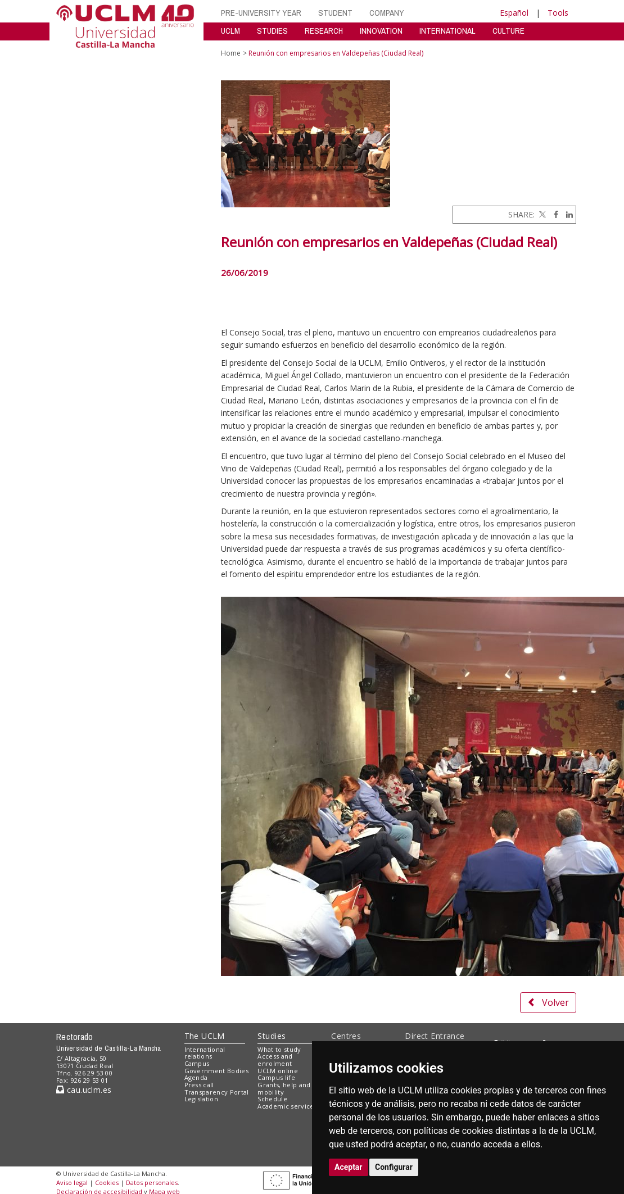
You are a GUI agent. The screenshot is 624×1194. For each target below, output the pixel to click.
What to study (279, 1049)
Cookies (107, 1182)
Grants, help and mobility (283, 1088)
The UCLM (204, 1035)
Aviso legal (72, 1182)
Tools (558, 12)
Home (231, 53)
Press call (199, 1084)
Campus (197, 1063)
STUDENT (335, 13)
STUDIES (272, 31)
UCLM (230, 31)
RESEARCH (324, 31)
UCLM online (277, 1070)
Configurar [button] (394, 1167)
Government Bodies (216, 1070)
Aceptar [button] (348, 1167)
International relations (204, 1053)
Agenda (196, 1077)
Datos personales (152, 1182)
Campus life (276, 1077)
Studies (271, 1035)
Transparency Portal (216, 1092)
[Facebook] (553, 214)
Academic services (287, 1106)
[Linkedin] (566, 214)
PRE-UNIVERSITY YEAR (261, 13)
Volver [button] (548, 1002)
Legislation (201, 1099)
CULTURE (508, 31)
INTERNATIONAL (447, 31)
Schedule (272, 1099)
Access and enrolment (274, 1060)
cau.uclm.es (83, 1089)
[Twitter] (541, 214)
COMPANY (386, 13)
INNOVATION (381, 31)
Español (514, 12)
